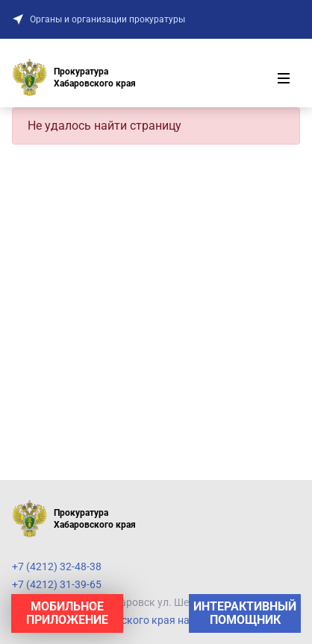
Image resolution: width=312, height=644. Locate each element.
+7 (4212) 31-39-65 (57, 584)
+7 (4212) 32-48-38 (57, 566)
